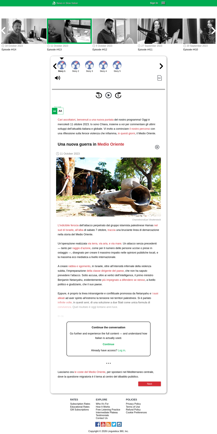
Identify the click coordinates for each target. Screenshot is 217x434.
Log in (121, 350)
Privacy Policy (133, 404)
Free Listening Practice (108, 409)
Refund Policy (133, 409)
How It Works (103, 407)
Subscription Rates (80, 404)
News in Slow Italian (58, 3)
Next (149, 383)
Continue (108, 344)
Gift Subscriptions (79, 409)
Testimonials (102, 415)
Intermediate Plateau (107, 412)
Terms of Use (133, 407)
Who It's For (102, 404)
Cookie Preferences (136, 412)
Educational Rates (79, 407)
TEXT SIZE (57, 107)
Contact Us (102, 418)
